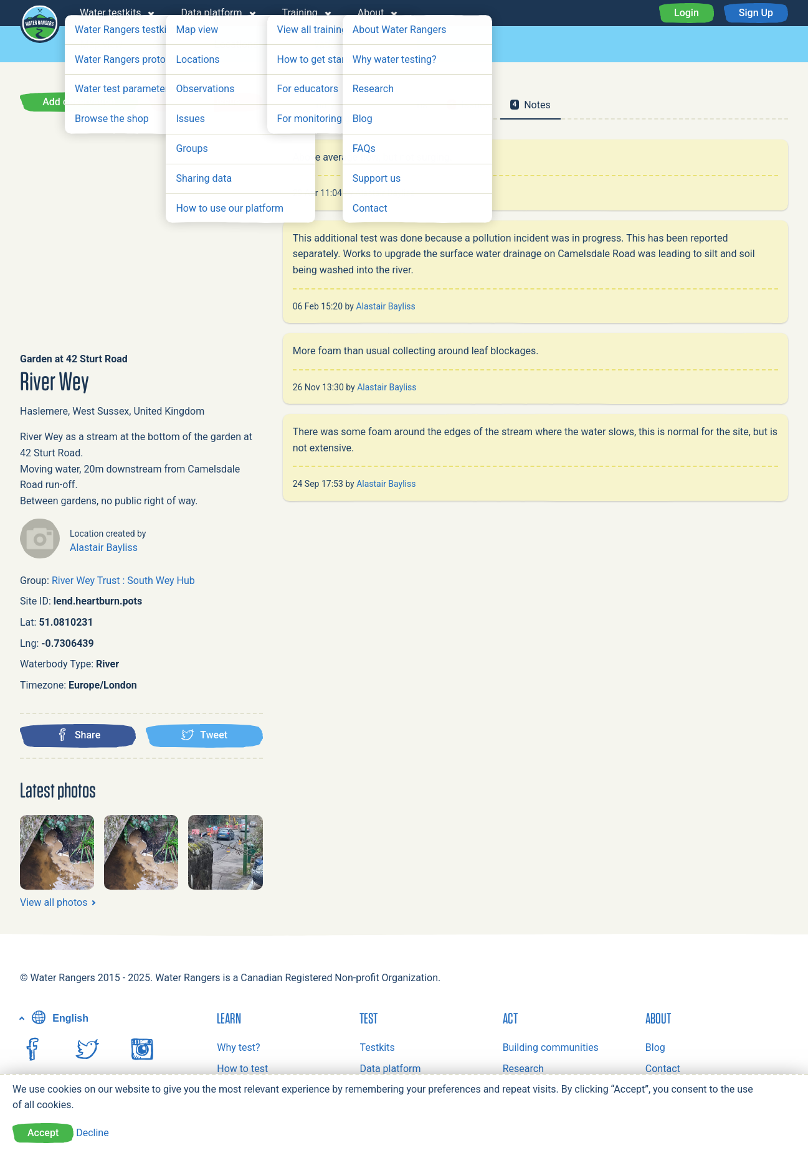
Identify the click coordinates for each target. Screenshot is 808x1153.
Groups (168, 44)
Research (523, 1069)
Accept (43, 1133)
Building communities (551, 1047)
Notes (530, 105)
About (371, 13)
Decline (92, 1133)
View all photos (53, 902)
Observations (317, 44)
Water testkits (110, 13)
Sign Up (756, 13)
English (58, 1018)
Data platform (211, 13)
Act (510, 1018)
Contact (662, 1069)
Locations (236, 44)
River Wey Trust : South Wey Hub (123, 580)
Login (686, 13)
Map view (101, 44)
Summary (314, 105)
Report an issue (205, 102)
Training (300, 13)
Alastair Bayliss (104, 547)
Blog (655, 1047)
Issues (390, 44)
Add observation (78, 102)
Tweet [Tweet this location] (204, 734)
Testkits (376, 1047)
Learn (229, 1018)
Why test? (238, 1047)
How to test (242, 1069)
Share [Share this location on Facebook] (78, 734)
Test (368, 1018)
